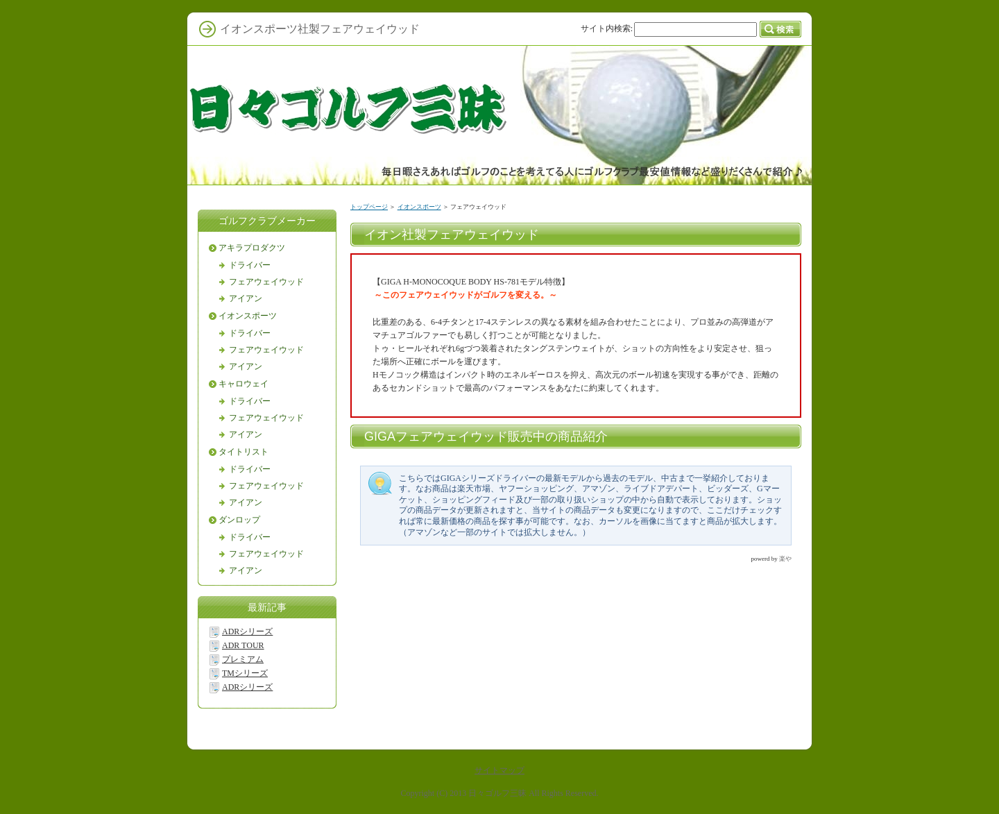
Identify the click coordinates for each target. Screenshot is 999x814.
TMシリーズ (245, 673)
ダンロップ (239, 520)
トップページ (369, 206)
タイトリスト (243, 452)
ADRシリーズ (247, 631)
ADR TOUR (243, 645)
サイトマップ (499, 770)
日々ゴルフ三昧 (497, 793)
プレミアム (243, 659)
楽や (785, 558)
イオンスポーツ (419, 206)
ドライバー (250, 265)
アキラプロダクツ (252, 248)
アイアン (245, 298)
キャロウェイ (243, 384)
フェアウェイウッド (266, 282)
